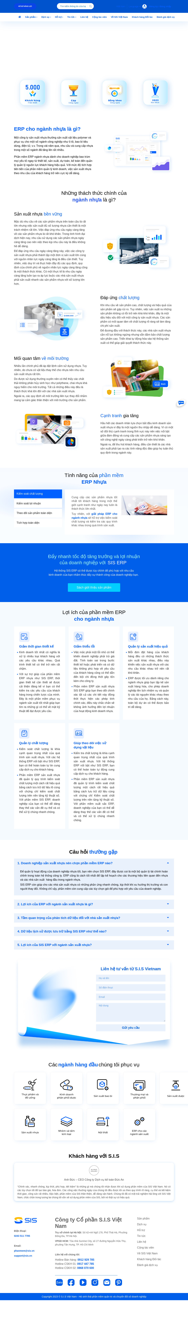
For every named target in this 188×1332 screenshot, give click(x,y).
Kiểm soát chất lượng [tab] (30, 525)
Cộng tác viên (145, 1279)
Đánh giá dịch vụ (147, 1296)
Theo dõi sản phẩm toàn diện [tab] (34, 544)
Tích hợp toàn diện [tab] (28, 554)
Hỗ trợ (141, 1262)
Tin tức (141, 1267)
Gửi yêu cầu (130, 1059)
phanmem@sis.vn (24, 1282)
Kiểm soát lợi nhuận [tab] (29, 534)
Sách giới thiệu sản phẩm (94, 619)
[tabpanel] (119, 543)
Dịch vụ (141, 1256)
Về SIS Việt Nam (147, 1285)
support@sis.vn (23, 1287)
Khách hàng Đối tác (149, 1291)
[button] (31, 17)
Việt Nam (120, 6)
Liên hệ (141, 1273)
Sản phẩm (143, 1250)
